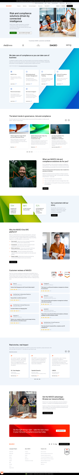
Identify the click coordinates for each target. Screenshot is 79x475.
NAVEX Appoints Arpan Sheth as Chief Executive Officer (18, 136)
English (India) (11, 467)
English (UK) (11, 453)
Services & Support (32, 5)
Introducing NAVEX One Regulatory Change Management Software (58, 137)
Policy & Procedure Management (62, 75)
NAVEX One (14, 74)
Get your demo (13, 32)
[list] (69, 3)
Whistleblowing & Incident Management (31, 75)
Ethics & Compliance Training (46, 75)
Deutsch (10, 455)
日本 (10, 462)
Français (10, 458)
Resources (40, 5)
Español (10, 460)
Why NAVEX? (47, 5)
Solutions (24, 5)
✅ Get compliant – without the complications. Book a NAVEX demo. (40, 473)
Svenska (10, 464)
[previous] (66, 120)
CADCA (54, 370)
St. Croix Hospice (15, 370)
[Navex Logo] (9, 6)
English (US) (11, 451)
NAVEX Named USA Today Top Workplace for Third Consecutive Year (39, 137)
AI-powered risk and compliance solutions (28, 65)
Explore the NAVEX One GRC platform (24, 32)
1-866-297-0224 (62, 3)
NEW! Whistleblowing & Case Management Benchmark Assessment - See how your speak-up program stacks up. (39, 1)
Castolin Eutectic (36, 370)
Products (18, 5)
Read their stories (13, 351)
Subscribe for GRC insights (64, 444)
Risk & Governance (15, 91)
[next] (69, 120)
